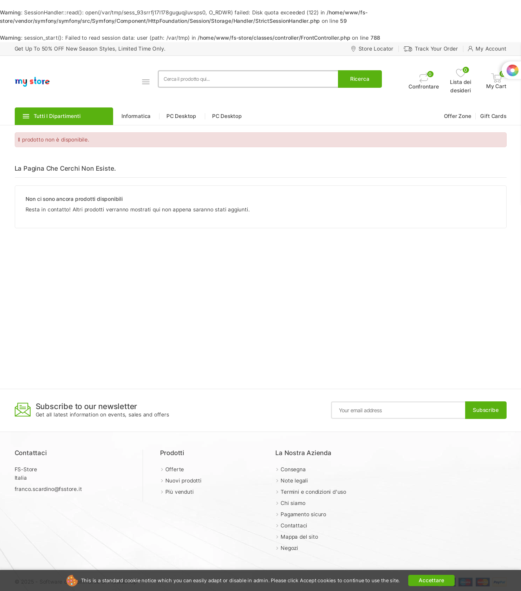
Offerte (174, 469)
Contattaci (31, 453)
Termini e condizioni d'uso (313, 491)
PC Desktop (181, 116)
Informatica (136, 116)
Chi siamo (293, 503)
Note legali (294, 480)
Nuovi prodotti (183, 480)
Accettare (431, 580)
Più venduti (179, 491)
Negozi (289, 548)
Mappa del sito (299, 536)
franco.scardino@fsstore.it (48, 489)
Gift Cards (493, 116)
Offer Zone (457, 116)
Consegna (293, 469)
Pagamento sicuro (303, 514)
